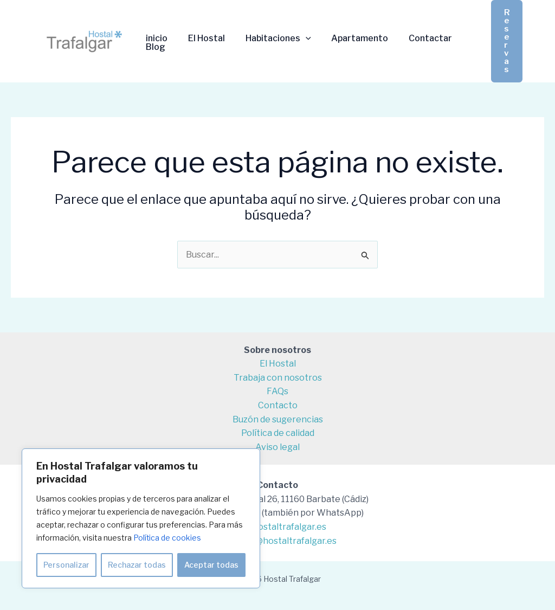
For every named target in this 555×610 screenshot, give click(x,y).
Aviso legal (277, 447)
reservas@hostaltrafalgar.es (277, 541)
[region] (141, 518)
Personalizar (66, 564)
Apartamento (348, 38)
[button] (506, 41)
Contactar (416, 38)
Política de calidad (277, 433)
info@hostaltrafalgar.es (277, 527)
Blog (154, 47)
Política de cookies (167, 537)
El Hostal (201, 38)
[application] (297, 38)
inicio (155, 38)
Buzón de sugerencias (278, 419)
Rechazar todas (137, 564)
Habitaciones (270, 38)
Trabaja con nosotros (278, 378)
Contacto (278, 405)
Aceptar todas (211, 564)
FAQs (277, 391)
